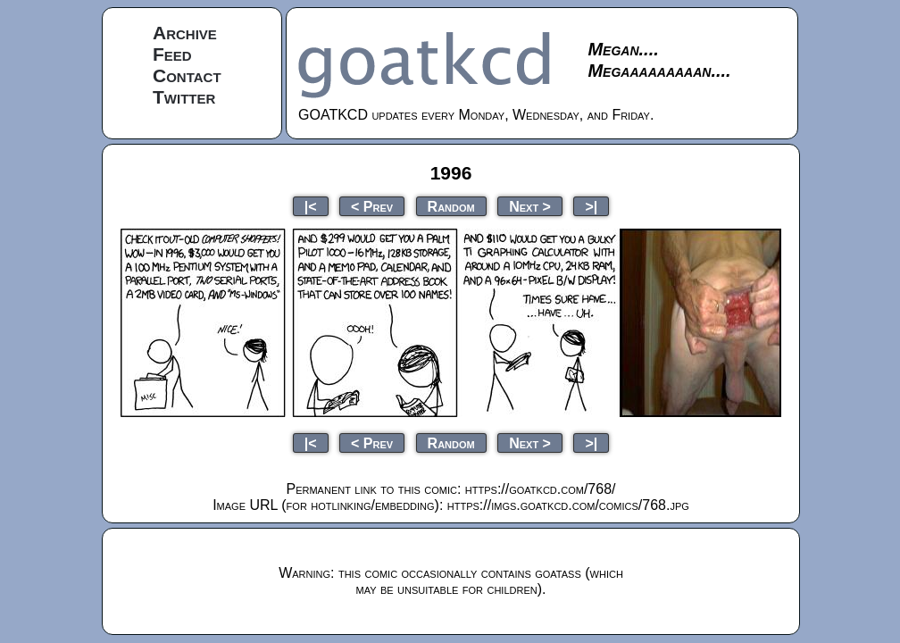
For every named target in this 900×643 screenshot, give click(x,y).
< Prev (372, 205)
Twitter (184, 97)
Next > (530, 205)
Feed (172, 54)
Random (451, 205)
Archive (185, 32)
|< (310, 205)
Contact (187, 75)
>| (591, 205)
